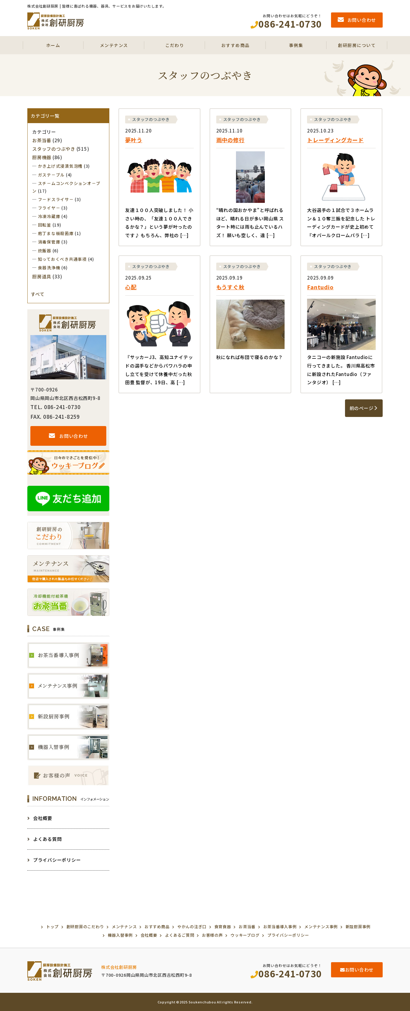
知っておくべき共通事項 (62, 259)
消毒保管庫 (49, 242)
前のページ (364, 408)
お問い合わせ (68, 436)
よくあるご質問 (179, 935)
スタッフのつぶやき (151, 119)
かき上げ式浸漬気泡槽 (60, 166)
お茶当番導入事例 (280, 926)
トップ (52, 926)
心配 (131, 287)
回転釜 (44, 225)
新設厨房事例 (358, 926)
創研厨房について (357, 45)
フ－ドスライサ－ (56, 199)
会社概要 (39, 818)
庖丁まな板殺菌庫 (56, 233)
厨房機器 (41, 157)
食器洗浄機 (49, 267)
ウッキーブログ (245, 935)
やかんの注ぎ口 (192, 926)
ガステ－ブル (51, 175)
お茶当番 (41, 140)
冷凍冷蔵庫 (49, 216)
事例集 (296, 45)
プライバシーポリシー (54, 860)
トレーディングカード (335, 140)
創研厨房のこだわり (85, 926)
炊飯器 (44, 250)
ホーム (53, 45)
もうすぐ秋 (230, 287)
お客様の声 (212, 935)
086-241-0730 (286, 973)
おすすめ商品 (235, 45)
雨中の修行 (230, 140)
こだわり (174, 45)
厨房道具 (41, 276)
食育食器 (222, 926)
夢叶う (133, 140)
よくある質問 (44, 839)
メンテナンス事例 (321, 926)
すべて (37, 294)
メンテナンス (114, 45)
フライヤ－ (49, 208)
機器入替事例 (120, 935)
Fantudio (320, 287)
